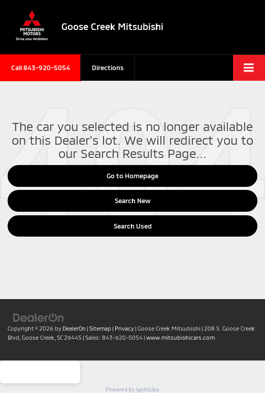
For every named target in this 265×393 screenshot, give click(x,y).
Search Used (133, 226)
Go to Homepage (132, 176)
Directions (108, 67)
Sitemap (100, 328)
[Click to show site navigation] (249, 68)
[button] (40, 67)
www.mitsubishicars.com (180, 337)
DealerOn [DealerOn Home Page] (74, 328)
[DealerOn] (38, 317)
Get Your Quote (40, 371)
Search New (133, 200)
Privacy (124, 328)
